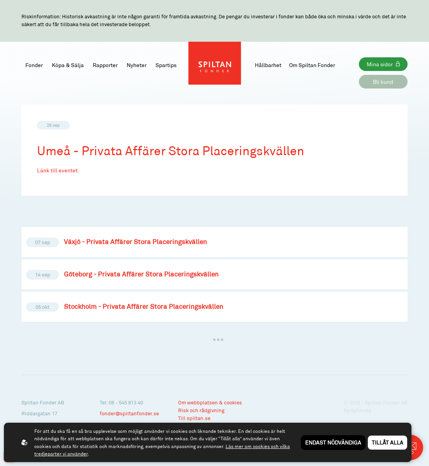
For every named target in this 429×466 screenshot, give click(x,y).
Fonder (34, 65)
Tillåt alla (387, 442)
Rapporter (105, 65)
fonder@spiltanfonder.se (129, 413)
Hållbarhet (268, 65)
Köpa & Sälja (68, 65)
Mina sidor (380, 64)
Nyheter (137, 65)
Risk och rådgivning (201, 410)
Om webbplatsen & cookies (210, 402)
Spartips (166, 65)
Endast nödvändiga (333, 442)
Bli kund (383, 81)
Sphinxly (361, 410)
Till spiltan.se (194, 418)
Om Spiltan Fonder (312, 65)
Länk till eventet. (58, 170)
